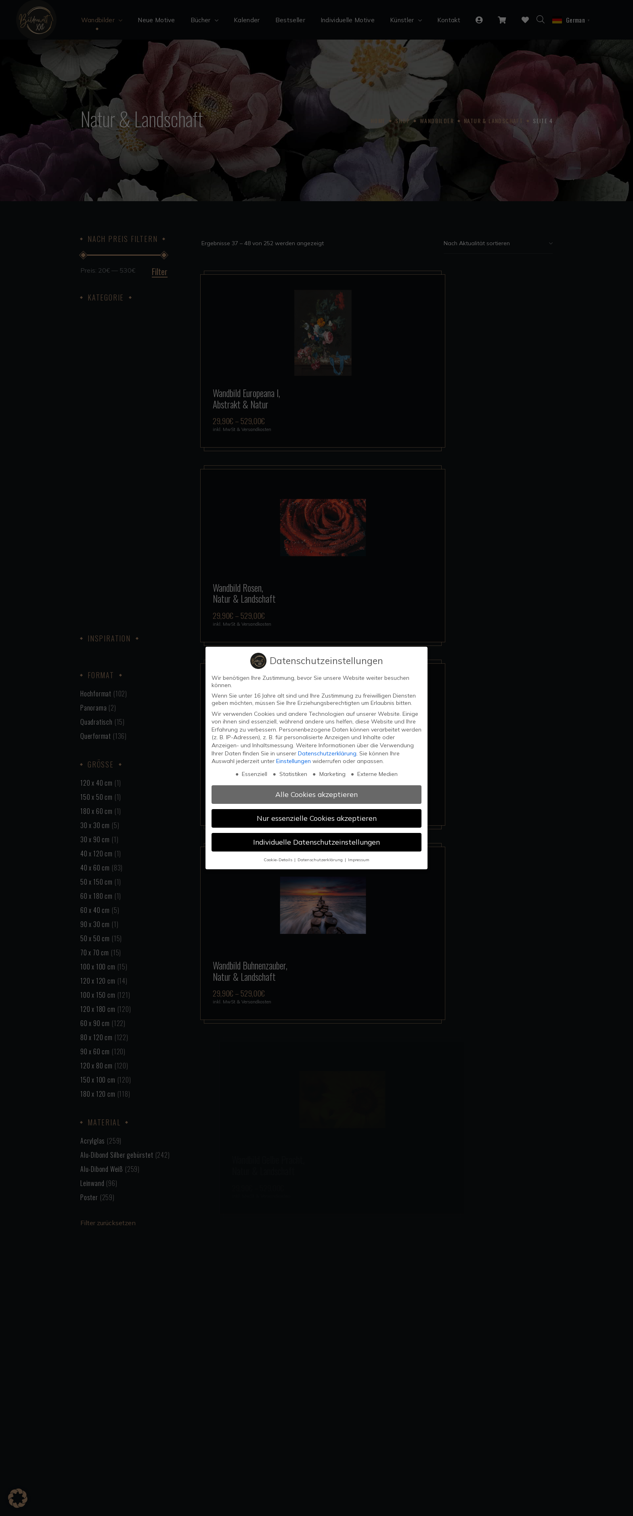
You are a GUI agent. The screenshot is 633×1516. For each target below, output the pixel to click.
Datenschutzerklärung (327, 753)
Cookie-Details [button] (278, 859)
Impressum (358, 859)
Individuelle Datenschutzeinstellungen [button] (316, 841)
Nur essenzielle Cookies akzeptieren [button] (317, 818)
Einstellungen (293, 761)
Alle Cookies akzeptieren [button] (316, 794)
